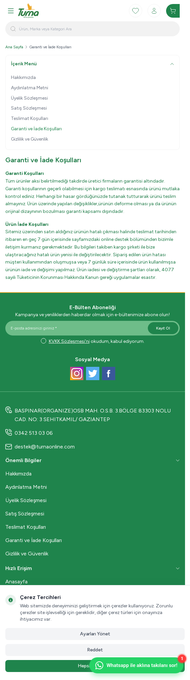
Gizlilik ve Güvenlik (29, 139)
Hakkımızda (23, 77)
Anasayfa (16, 581)
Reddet (95, 650)
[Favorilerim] (135, 10)
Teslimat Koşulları (29, 118)
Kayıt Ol (163, 328)
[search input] (92, 28)
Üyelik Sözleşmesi (29, 98)
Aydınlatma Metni (29, 88)
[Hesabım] (154, 10)
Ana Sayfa (14, 47)
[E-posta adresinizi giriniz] (92, 328)
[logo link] (49, 11)
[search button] (13, 28)
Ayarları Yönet (95, 634)
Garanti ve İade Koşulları (36, 129)
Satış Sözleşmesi (29, 108)
